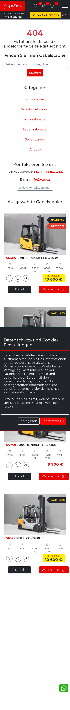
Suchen (35, 73)
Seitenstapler (35, 139)
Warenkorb (54, 289)
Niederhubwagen (35, 129)
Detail (19, 289)
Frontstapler (35, 99)
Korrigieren (28, 421)
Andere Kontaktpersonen (35, 187)
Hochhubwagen (35, 119)
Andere (35, 149)
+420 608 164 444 (48, 172)
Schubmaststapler (35, 109)
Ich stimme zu (53, 421)
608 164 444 (45, 15)
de (65, 15)
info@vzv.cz (13, 16)
